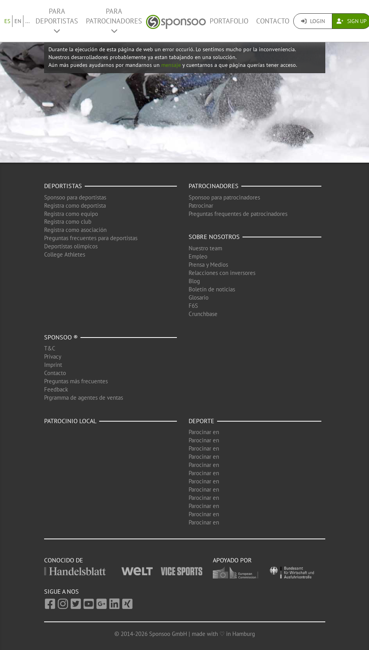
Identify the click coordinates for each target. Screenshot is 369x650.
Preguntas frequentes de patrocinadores (238, 213)
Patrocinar (201, 205)
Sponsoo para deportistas (75, 197)
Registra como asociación (75, 229)
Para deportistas (57, 20)
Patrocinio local (70, 421)
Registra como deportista (75, 205)
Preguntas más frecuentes (76, 381)
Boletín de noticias (212, 289)
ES (7, 21)
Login (313, 21)
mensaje (171, 64)
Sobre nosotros (214, 237)
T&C (49, 348)
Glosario (199, 297)
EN (17, 21)
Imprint (53, 364)
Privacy (52, 356)
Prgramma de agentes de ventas (83, 397)
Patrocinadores (214, 186)
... (27, 21)
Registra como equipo (71, 213)
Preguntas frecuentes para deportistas (90, 238)
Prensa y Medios (208, 264)
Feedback (56, 389)
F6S (193, 305)
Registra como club (67, 221)
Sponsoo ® (61, 337)
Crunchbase (203, 314)
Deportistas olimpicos (71, 246)
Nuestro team (205, 248)
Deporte (201, 421)
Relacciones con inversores (222, 273)
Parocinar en (204, 432)
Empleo (198, 256)
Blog (194, 281)
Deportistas (63, 186)
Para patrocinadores (114, 20)
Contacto (272, 20)
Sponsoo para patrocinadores (224, 197)
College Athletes (64, 254)
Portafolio (229, 20)
